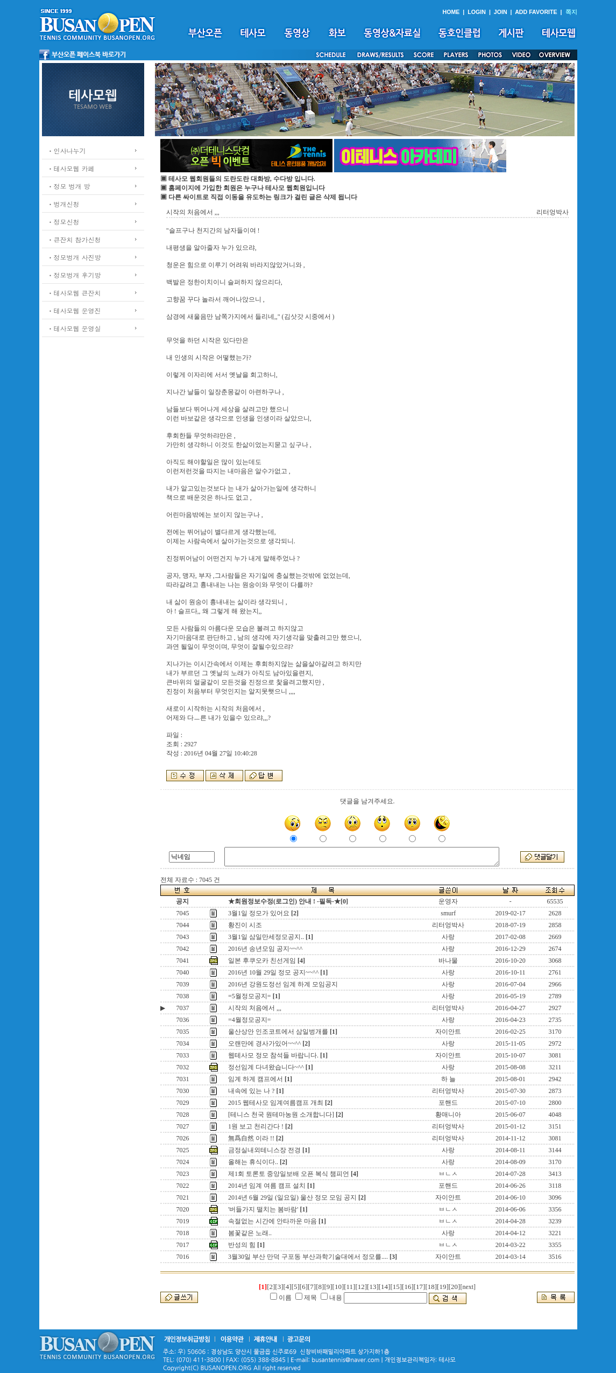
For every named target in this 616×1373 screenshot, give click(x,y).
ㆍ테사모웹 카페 (71, 168)
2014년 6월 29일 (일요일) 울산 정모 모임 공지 (292, 1197)
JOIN (500, 12)
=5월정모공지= (249, 996)
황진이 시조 (245, 925)
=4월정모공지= (249, 1020)
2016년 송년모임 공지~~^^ (265, 948)
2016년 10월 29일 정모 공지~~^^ (273, 972)
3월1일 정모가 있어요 (258, 913)
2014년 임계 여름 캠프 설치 (267, 1185)
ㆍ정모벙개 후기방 (74, 274)
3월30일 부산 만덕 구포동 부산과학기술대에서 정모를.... (308, 1256)
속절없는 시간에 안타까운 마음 (272, 1221)
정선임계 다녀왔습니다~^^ (266, 1067)
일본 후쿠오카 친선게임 (262, 960)
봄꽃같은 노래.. (250, 1233)
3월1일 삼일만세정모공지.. (266, 937)
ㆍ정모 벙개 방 (68, 186)
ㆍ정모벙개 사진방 (74, 257)
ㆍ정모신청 (63, 221)
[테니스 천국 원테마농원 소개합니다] (281, 1114)
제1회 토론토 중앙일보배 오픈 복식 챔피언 (288, 1174)
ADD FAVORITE (536, 12)
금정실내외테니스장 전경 (264, 1150)
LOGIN (477, 12)
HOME (450, 12)
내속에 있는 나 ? (251, 1091)
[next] (468, 1287)
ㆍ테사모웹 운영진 (74, 310)
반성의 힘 (242, 1245)
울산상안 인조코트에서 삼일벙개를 (278, 1031)
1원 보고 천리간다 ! (256, 1126)
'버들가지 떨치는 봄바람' (263, 1209)
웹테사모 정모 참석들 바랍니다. (273, 1055)
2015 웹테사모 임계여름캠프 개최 (275, 1102)
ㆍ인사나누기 (66, 150)
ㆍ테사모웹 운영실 (74, 328)
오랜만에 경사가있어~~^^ (264, 1043)
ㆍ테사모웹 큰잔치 (74, 292)
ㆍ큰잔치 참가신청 (74, 239)
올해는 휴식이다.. (253, 1162)
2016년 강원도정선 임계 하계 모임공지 (283, 984)
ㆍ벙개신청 (63, 203)
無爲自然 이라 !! (251, 1138)
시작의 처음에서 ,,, (254, 1008)
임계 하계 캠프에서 (255, 1079)
